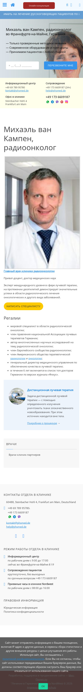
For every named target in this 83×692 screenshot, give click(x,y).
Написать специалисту (23, 306)
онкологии (35, 358)
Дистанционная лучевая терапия (50, 390)
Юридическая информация (20, 607)
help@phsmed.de (56, 90)
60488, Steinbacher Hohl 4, (41, 502)
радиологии (17, 358)
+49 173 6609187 (58, 97)
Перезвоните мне (60, 65)
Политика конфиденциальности (24, 611)
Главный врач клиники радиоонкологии (29, 271)
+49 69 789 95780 (18, 508)
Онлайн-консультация (39, 5)
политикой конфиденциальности (23, 658)
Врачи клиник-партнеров (24, 454)
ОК (43, 686)
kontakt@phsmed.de (17, 90)
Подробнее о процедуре (42, 423)
